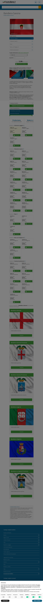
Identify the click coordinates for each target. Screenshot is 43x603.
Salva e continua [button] (37, 600)
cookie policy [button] (3, 588)
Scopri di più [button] (5, 600)
